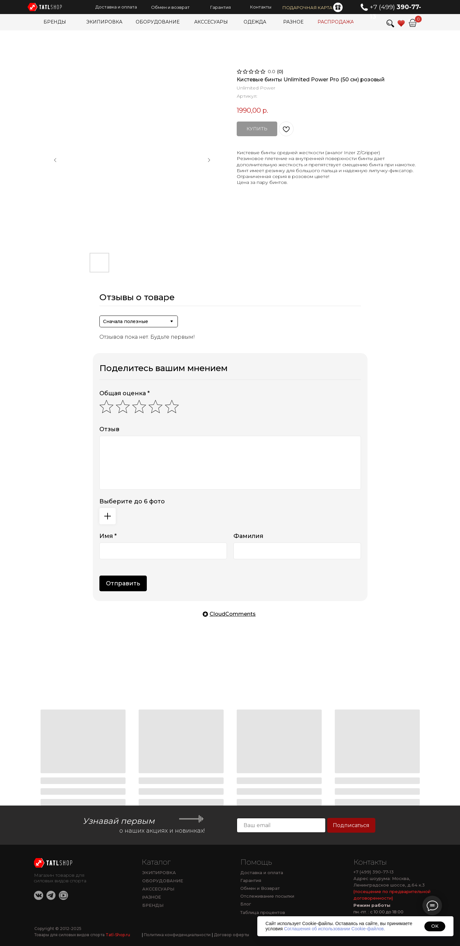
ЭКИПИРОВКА (159, 872)
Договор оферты (230, 934)
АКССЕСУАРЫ (158, 888)
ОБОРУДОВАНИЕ (162, 880)
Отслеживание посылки (267, 896)
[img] (413, 23)
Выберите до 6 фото (132, 501)
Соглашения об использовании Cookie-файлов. (334, 928)
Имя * (108, 536)
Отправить (123, 583)
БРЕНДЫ (152, 905)
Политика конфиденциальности (176, 934)
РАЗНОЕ (151, 897)
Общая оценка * (124, 393)
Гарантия (250, 880)
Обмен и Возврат (260, 888)
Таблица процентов (262, 912)
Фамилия (248, 536)
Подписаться (351, 825)
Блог (245, 903)
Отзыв (109, 429)
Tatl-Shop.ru (118, 934)
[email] (281, 825)
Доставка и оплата (261, 872)
